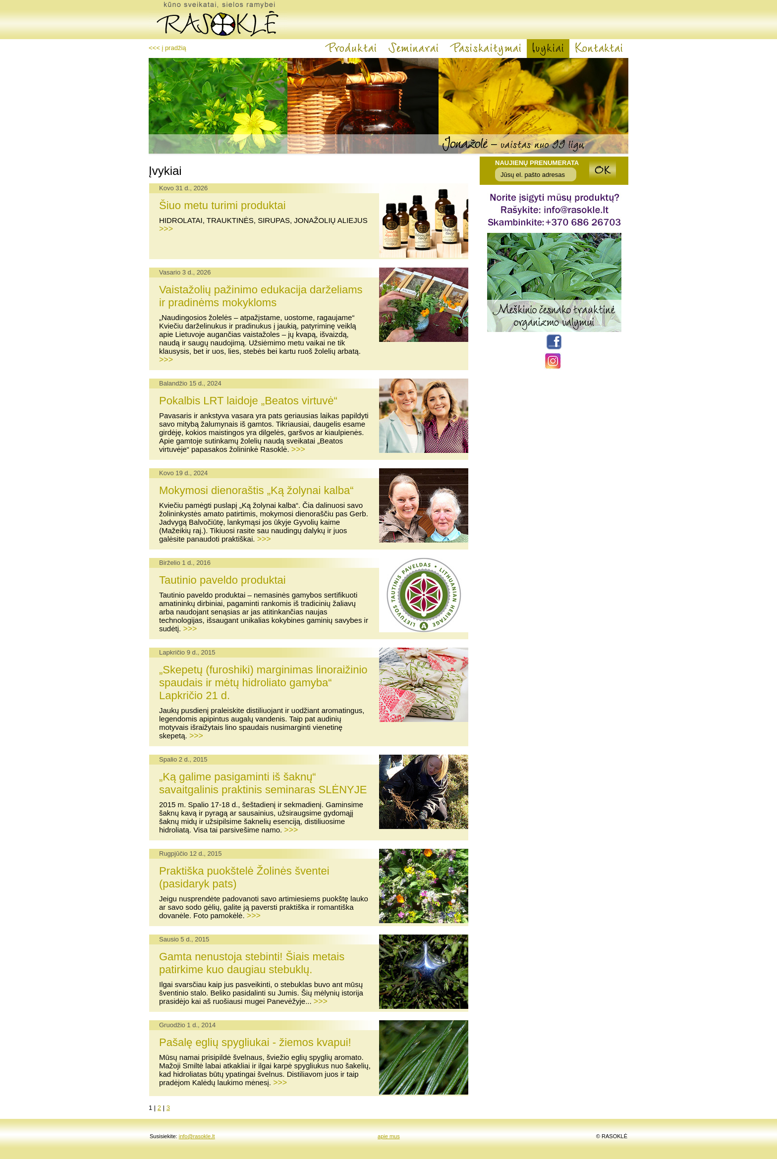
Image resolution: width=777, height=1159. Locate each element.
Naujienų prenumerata (537, 162)
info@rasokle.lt (197, 1136)
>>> (166, 228)
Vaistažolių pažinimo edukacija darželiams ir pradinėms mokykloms (260, 296)
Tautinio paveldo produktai (222, 580)
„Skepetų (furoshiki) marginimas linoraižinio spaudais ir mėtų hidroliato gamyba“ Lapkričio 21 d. (263, 682)
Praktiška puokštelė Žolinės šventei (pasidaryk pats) (244, 877)
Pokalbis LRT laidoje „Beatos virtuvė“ (248, 400)
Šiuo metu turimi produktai (222, 205)
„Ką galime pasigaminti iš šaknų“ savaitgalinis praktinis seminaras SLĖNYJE (263, 783)
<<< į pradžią (167, 48)
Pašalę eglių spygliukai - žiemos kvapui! (255, 1042)
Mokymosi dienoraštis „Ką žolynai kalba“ (256, 490)
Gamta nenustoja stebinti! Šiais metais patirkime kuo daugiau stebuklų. (251, 963)
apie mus (389, 1136)
